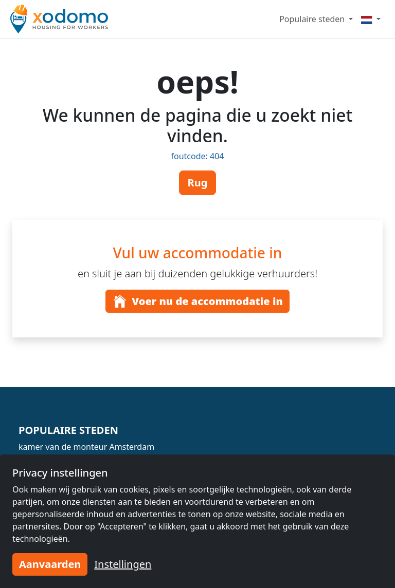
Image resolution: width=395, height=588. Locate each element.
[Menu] (371, 19)
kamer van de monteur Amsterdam (86, 446)
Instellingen (122, 564)
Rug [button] (198, 182)
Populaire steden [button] (313, 19)
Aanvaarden (50, 564)
